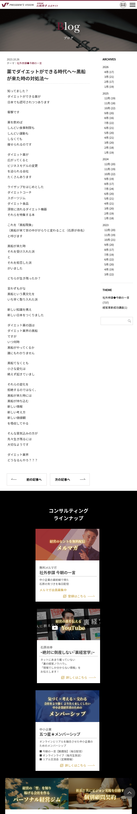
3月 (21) (109, 76)
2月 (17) (109, 81)
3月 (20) (109, 142)
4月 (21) (109, 137)
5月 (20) (109, 133)
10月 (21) (109, 240)
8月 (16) (109, 118)
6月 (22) (109, 259)
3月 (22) (109, 274)
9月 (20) (109, 113)
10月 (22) (109, 108)
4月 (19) (109, 269)
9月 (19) (109, 179)
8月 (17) (109, 184)
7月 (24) (109, 189)
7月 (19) (109, 254)
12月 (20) (109, 164)
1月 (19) (109, 86)
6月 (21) (109, 128)
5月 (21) (109, 198)
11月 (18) (109, 103)
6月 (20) (109, 194)
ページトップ (129, 793)
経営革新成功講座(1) (115, 307)
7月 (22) (109, 123)
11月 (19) (109, 169)
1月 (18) (109, 218)
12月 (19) (109, 98)
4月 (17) (109, 72)
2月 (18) (109, 147)
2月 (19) (109, 213)
